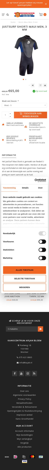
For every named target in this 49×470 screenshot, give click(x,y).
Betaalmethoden (24, 403)
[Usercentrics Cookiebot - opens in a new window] (35, 180)
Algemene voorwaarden (24, 395)
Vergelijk (24, 443)
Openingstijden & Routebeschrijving (24, 411)
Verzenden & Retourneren (24, 407)
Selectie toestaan (24, 278)
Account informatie (24, 431)
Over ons (24, 391)
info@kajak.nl (25, 362)
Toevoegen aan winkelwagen (31, 115)
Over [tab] (40, 188)
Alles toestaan (24, 270)
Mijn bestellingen (24, 435)
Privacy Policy (24, 399)
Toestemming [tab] (9, 188)
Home (13, 22)
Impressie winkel (24, 415)
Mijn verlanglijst (24, 439)
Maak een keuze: (10, 101)
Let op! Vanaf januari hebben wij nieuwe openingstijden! (24, 4)
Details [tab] (25, 188)
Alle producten (24, 447)
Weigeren (24, 287)
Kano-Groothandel (24, 419)
